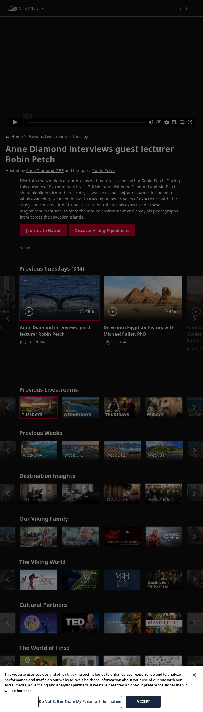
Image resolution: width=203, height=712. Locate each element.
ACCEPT (143, 704)
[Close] (194, 678)
